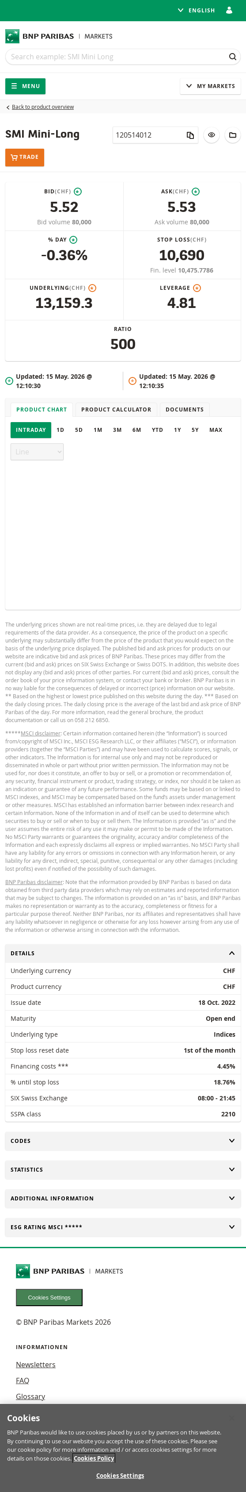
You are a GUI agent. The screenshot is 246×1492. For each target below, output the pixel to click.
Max (216, 430)
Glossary (30, 1396)
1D (60, 430)
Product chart (41, 409)
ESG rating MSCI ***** (123, 1227)
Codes (123, 1141)
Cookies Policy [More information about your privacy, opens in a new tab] (94, 1462)
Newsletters (36, 1364)
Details (123, 953)
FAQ (22, 1380)
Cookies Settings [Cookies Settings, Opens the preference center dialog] (120, 1480)
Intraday (31, 430)
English (196, 10)
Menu (25, 86)
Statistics (123, 1169)
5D (79, 430)
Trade (25, 157)
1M (98, 430)
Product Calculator (116, 409)
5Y (195, 430)
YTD (157, 430)
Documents (185, 409)
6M (136, 430)
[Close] (232, 1422)
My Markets (210, 86)
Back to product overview (43, 106)
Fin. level (164, 270)
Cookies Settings (49, 1297)
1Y (177, 430)
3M (117, 430)
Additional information (123, 1198)
